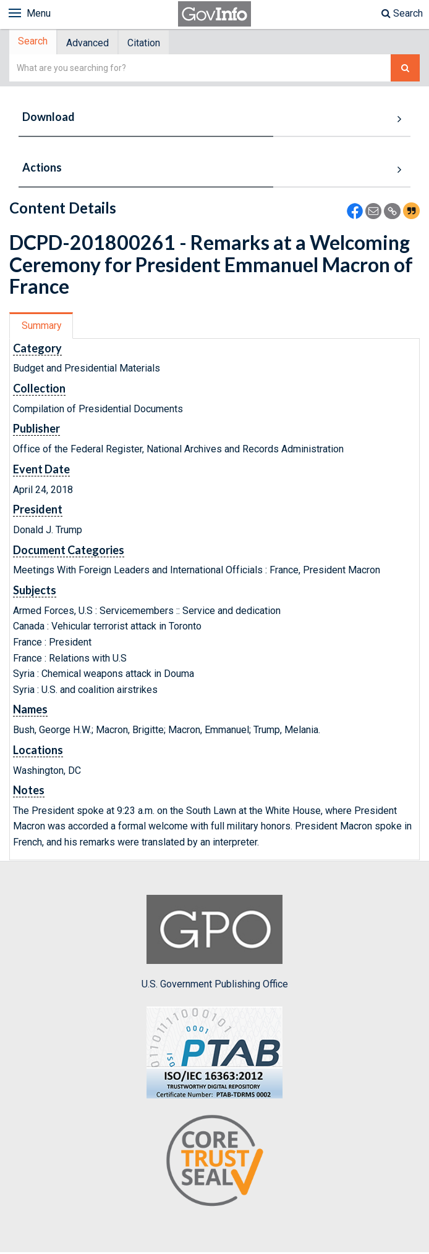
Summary (42, 327)
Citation (150, 43)
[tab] (34, 42)
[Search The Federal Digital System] (405, 69)
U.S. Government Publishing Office (215, 943)
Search (402, 13)
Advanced (91, 43)
